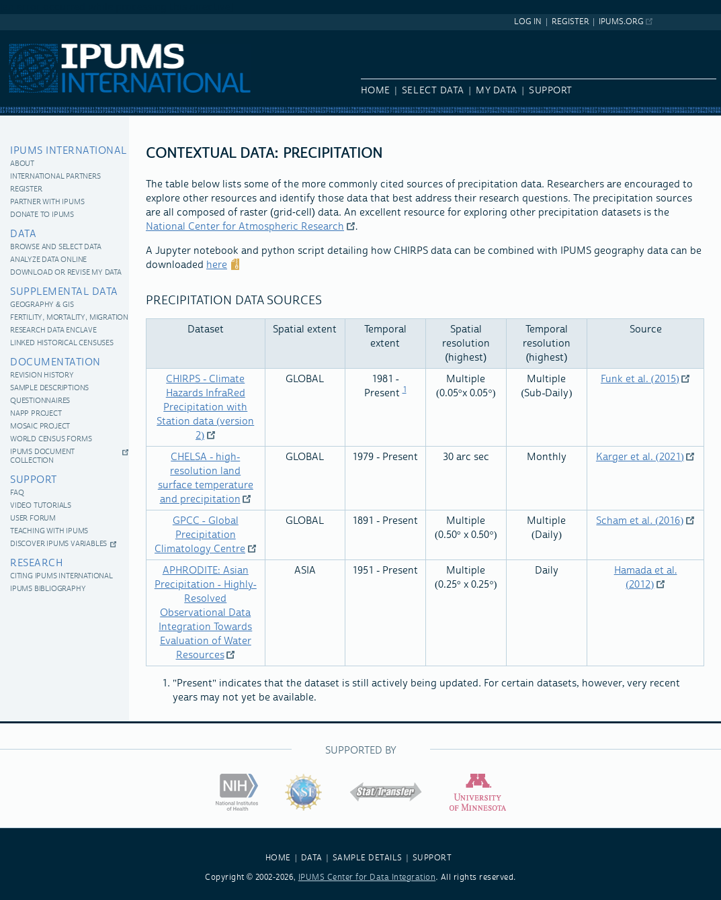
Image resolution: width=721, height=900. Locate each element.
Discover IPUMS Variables (58, 544)
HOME (278, 858)
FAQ (17, 493)
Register (570, 22)
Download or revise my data (66, 273)
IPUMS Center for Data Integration (367, 877)
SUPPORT (432, 858)
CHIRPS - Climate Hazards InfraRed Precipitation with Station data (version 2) (205, 407)
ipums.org (621, 22)
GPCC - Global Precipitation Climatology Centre (200, 534)
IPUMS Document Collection (42, 456)
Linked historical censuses (62, 343)
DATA (312, 858)
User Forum (33, 518)
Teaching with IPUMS (49, 531)
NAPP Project (36, 414)
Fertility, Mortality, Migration (69, 318)
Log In (528, 22)
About (22, 164)
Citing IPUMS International (61, 576)
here (216, 265)
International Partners (55, 177)
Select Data (433, 91)
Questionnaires (40, 401)
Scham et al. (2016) (639, 520)
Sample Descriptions (49, 388)
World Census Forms (50, 439)
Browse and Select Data (55, 247)
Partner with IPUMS (47, 202)
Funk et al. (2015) (640, 379)
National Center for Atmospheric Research (245, 226)
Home (375, 91)
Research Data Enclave (53, 330)
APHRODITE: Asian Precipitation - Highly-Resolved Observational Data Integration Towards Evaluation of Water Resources (206, 613)
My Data (496, 91)
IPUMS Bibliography (47, 589)
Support (550, 91)
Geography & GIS (41, 305)
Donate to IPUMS (42, 215)
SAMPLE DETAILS (367, 858)
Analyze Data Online (48, 260)
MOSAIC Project (40, 426)
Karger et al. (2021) (640, 457)
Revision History (42, 375)
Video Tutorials (40, 506)
